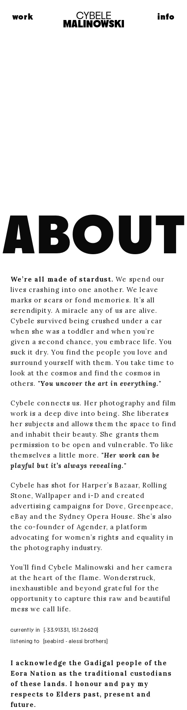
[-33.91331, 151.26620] (71, 630)
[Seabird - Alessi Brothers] (75, 641)
